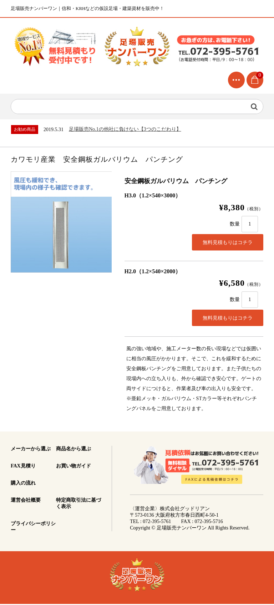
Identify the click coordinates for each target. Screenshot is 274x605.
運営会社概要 (26, 501)
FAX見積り (23, 467)
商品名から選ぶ (73, 450)
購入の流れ (23, 484)
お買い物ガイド (73, 467)
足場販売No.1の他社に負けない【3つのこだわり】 (125, 130)
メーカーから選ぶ (31, 450)
